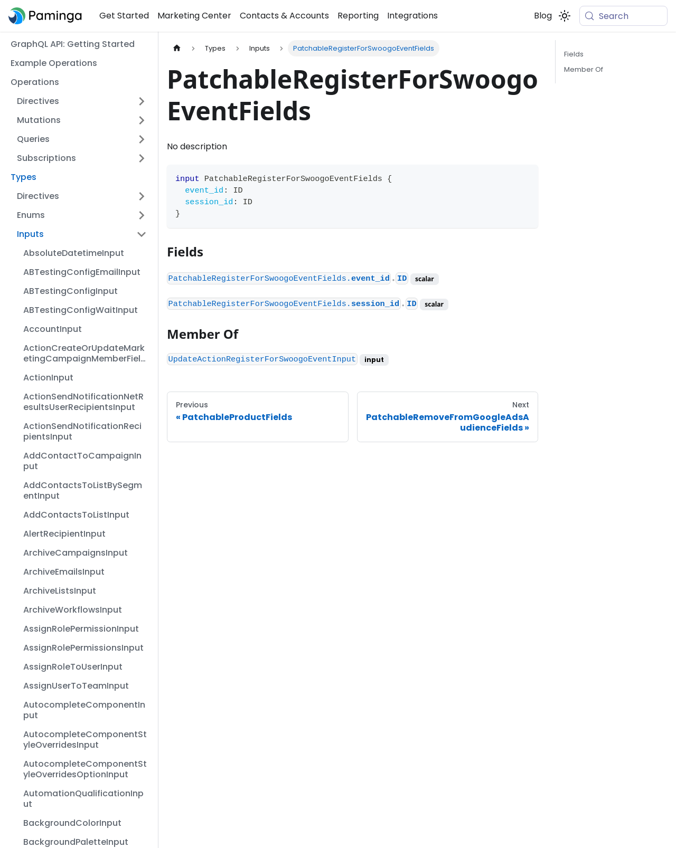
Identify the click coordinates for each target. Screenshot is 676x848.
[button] (82, 101)
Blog (543, 15)
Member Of (583, 69)
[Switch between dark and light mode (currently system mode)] (564, 15)
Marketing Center (194, 15)
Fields (574, 54)
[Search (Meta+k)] (623, 16)
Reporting (358, 15)
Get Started (124, 15)
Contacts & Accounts (284, 15)
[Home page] (177, 48)
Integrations (412, 15)
